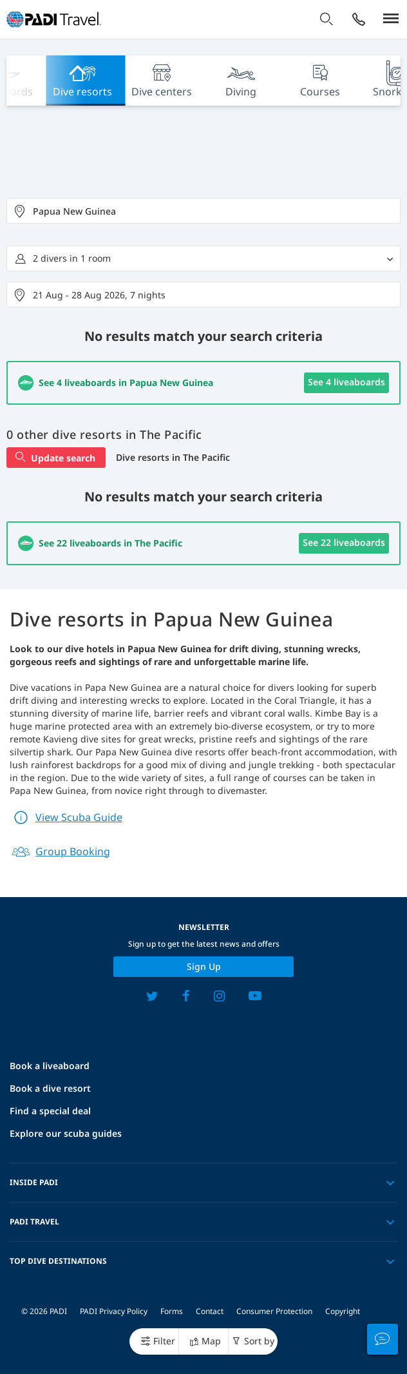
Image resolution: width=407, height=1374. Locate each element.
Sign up (204, 966)
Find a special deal (50, 1111)
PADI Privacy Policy (113, 1311)
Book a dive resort (50, 1088)
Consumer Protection (274, 1311)
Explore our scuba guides (66, 1133)
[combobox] (203, 211)
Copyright (342, 1311)
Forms (171, 1311)
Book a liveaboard (50, 1066)
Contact (209, 1311)
